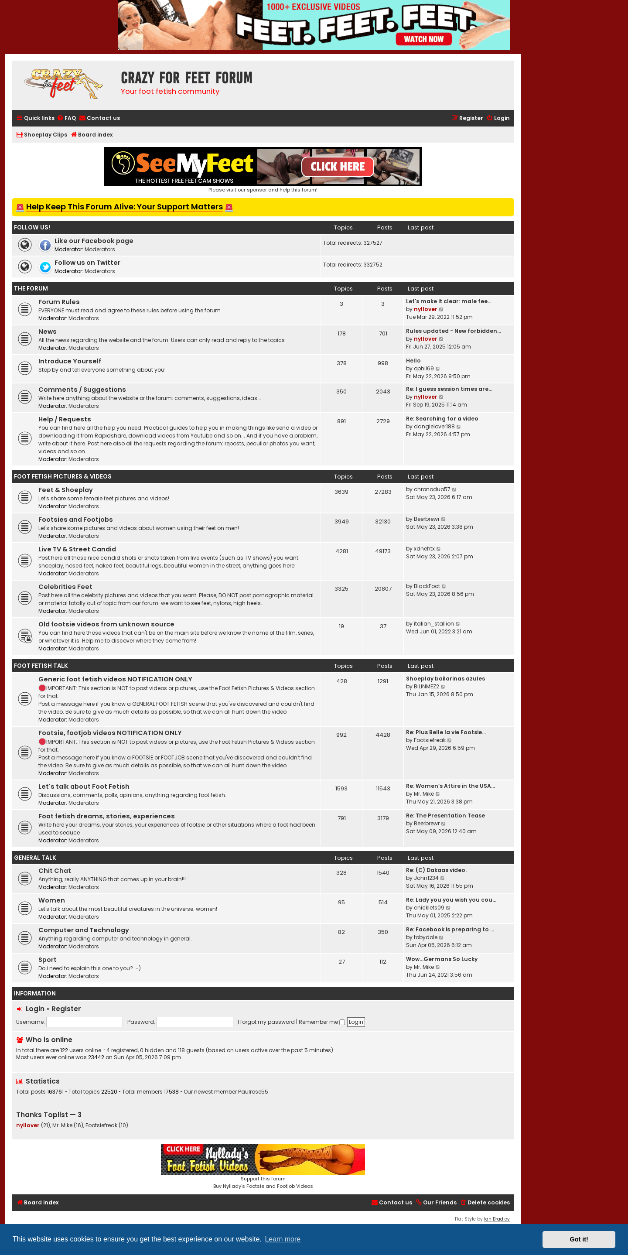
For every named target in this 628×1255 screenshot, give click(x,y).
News (47, 331)
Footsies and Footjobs (75, 519)
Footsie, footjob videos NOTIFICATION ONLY (110, 732)
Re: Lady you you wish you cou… (451, 899)
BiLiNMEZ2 (426, 686)
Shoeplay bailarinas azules (445, 678)
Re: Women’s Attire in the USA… (450, 786)
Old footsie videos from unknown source (106, 624)
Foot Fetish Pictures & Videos (63, 476)
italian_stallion (434, 623)
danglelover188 (434, 426)
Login (35, 1008)
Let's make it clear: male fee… (448, 301)
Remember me (322, 1022)
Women (51, 900)
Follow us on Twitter (87, 262)
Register (66, 1008)
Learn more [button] (282, 1239)
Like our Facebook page (94, 240)
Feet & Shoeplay (65, 490)
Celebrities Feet (65, 586)
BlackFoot (427, 586)
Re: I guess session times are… (449, 389)
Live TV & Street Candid (77, 549)
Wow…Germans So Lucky (442, 959)
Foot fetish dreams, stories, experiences (106, 816)
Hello (413, 360)
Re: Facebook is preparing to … (450, 929)
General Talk (35, 858)
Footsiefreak (430, 740)
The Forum (31, 288)
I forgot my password (266, 1022)
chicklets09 (429, 907)
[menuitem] (66, 118)
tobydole (425, 937)
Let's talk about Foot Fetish (84, 786)
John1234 (426, 878)
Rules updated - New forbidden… (453, 331)
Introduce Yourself (69, 361)
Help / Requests (64, 419)
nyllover (425, 309)
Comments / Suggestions (82, 389)
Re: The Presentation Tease (445, 815)
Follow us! (32, 227)
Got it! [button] (579, 1239)
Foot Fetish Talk (41, 666)
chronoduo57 (432, 489)
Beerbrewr (427, 519)
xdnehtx (424, 548)
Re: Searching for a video (442, 418)
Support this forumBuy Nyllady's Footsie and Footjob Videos (263, 1167)
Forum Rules (59, 302)
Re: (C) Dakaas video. (436, 870)
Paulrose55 (253, 1091)
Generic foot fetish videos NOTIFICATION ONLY (115, 679)
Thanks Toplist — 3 (49, 1114)
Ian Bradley (497, 1219)
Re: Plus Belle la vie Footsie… (446, 732)
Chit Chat (54, 870)
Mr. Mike (424, 793)
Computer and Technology (83, 930)
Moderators (100, 249)
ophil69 (424, 368)
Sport (47, 959)
